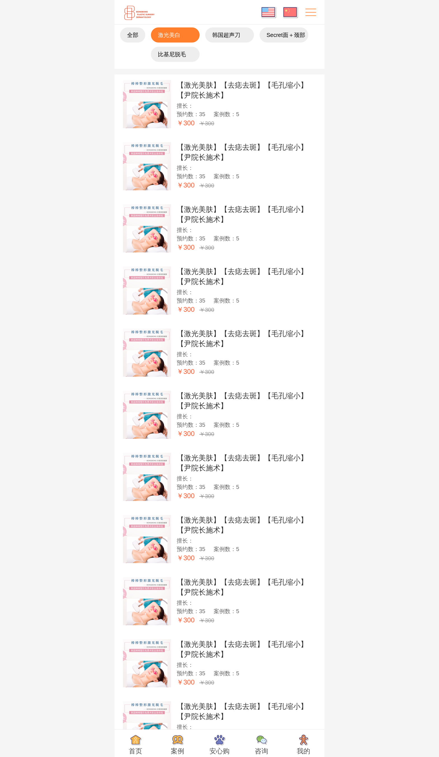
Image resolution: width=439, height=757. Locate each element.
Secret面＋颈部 (286, 35)
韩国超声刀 (226, 35)
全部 (132, 35)
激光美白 (169, 35)
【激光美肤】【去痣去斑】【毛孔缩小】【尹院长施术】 (242, 90)
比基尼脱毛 (172, 54)
